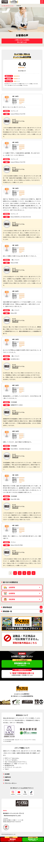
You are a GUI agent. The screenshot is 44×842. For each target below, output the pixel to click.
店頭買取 (9, 593)
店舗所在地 (8, 777)
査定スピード (9, 76)
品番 (6, 114)
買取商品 (6, 111)
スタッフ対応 (9, 81)
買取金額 (9, 78)
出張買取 (9, 587)
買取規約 (7, 780)
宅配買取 (9, 599)
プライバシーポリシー (11, 783)
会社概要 (7, 774)
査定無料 (22, 653)
